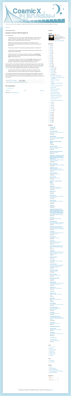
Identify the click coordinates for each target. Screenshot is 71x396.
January (52, 110)
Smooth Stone (52, 287)
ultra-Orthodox (21, 82)
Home (25, 90)
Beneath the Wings (53, 146)
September (53, 72)
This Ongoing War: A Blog (55, 316)
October (52, 71)
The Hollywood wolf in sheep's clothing (56, 304)
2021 (51, 52)
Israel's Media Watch (53, 372)
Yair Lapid (25, 82)
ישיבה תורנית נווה (52, 347)
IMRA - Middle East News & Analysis (56, 371)
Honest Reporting (53, 221)
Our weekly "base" (53, 128)
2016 (51, 60)
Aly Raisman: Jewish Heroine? (56, 97)
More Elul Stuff (53, 87)
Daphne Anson (53, 191)
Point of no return (53, 274)
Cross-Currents (53, 176)
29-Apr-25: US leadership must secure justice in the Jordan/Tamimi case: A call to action (57, 318)
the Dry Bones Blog (53, 307)
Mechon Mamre (52, 352)
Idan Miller (10, 82)
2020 (51, 53)
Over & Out (52, 192)
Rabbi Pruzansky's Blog (54, 278)
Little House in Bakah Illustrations (55, 218)
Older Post (42, 90)
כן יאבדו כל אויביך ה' (54, 98)
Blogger (51, 389)
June (52, 103)
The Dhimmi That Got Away (54, 237)
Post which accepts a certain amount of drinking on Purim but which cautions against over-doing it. (56, 253)
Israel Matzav (52, 231)
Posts (50, 377)
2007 (51, 118)
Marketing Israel (52, 206)
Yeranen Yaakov (53, 328)
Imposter (51, 183)
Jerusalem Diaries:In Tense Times (56, 245)
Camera (50, 366)
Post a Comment (10, 88)
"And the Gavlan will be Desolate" (56, 329)
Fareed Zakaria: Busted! (55, 92)
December (53, 67)
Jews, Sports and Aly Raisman (56, 75)
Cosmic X (58, 35)
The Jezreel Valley (54, 90)
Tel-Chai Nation (53, 303)
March (52, 108)
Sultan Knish (52, 298)
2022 (51, 50)
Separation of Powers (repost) (55, 323)
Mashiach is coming (54, 270)
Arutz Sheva (51, 360)
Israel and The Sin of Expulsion (56, 226)
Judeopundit (52, 250)
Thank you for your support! (54, 313)
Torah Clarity (52, 322)
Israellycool (52, 240)
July (51, 102)
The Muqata (52, 312)
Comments (51, 379)
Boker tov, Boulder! (53, 163)
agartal (51, 143)
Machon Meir (51, 351)
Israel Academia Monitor (53, 369)
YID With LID (52, 332)
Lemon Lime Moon (53, 256)
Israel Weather (52, 361)
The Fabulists (52, 279)
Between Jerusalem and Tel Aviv (56, 151)
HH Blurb (52, 81)
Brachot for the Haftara (54, 152)
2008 (51, 117)
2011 (51, 112)
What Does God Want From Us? (56, 95)
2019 (51, 55)
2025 (51, 45)
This (6, 35)
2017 (51, 58)
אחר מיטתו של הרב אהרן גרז (54, 340)
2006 (51, 120)
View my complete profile (59, 40)
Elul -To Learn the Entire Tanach (56, 85)
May (51, 105)
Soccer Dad (52, 291)
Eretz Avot (52, 205)
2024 (51, 47)
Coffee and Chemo (53, 172)
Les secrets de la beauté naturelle (56, 288)
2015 (51, 61)
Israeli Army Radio (15, 82)
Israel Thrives (52, 236)
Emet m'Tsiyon (53, 200)
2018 (51, 56)
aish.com (51, 348)
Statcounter (7, 27)
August (52, 74)
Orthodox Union (52, 354)
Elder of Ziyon (52, 195)
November (53, 69)
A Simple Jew (52, 127)
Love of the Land (53, 264)
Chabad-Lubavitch (52, 349)
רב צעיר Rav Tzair (53, 339)
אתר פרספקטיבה (53, 337)
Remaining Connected (54, 271)
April (52, 107)
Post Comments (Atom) (14, 92)
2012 (51, 66)
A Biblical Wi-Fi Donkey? (55, 79)
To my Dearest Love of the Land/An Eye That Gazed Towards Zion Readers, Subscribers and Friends (57, 266)
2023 (51, 48)
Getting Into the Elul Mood (55, 89)
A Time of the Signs (53, 131)
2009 (51, 115)
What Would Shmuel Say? (55, 326)
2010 (51, 113)
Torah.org (51, 355)
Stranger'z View (53, 293)
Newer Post (8, 90)
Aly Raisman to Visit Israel (55, 93)
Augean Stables (53, 136)
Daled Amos (52, 186)
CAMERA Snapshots (54, 167)
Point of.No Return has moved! (55, 275)
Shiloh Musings (53, 282)
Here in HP (52, 217)
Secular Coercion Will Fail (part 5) (57, 100)
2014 (51, 63)
